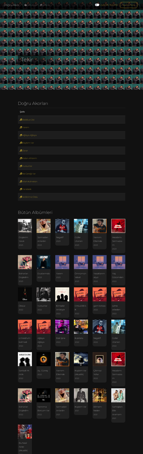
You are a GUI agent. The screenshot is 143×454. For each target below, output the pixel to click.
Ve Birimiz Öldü (29, 197)
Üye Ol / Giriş (129, 5)
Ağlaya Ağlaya (28, 135)
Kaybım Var (27, 143)
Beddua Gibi (27, 119)
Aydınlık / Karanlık (109, 5)
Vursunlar (26, 166)
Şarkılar (45, 5)
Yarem (24, 127)
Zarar (24, 150)
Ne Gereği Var (28, 173)
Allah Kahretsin (28, 181)
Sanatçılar (30, 5)
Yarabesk (25, 189)
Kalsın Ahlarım (28, 158)
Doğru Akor (11, 5)
